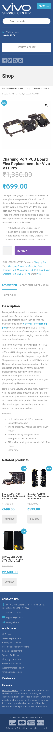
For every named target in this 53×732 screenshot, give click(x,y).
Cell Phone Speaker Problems (15, 646)
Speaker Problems (10, 655)
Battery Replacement (11, 642)
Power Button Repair (11, 663)
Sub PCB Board (37, 270)
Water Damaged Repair (13, 667)
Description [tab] (9, 285)
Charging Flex (35, 266)
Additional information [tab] (34, 285)
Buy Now (22, 251)
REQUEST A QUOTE (26, 47)
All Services (7, 634)
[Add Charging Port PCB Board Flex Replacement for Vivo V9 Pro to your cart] (34, 519)
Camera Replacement (12, 650)
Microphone (23, 270)
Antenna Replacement (12, 672)
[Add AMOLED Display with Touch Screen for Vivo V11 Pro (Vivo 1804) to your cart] (9, 582)
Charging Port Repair (11, 659)
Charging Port (40, 262)
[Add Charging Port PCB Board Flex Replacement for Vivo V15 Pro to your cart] (9, 519)
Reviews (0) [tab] (10, 295)
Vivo (39, 274)
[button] (46, 105)
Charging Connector (17, 266)
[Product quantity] (7, 250)
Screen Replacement (11, 638)
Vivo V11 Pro (23, 274)
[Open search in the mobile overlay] (26, 21)
